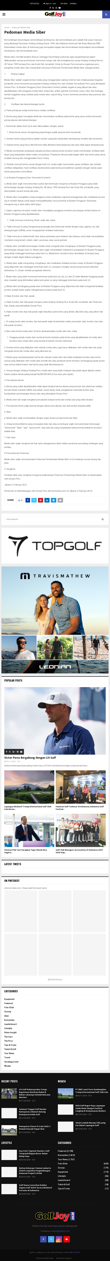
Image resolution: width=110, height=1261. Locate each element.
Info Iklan (64, 4)
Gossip (7, 1011)
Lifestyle (8, 1028)
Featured (8, 1003)
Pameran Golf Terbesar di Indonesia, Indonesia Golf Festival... (80, 808)
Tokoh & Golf (10, 1049)
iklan (6, 1016)
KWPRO (77, 1252)
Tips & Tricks (10, 1045)
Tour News (9, 1053)
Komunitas (9, 1020)
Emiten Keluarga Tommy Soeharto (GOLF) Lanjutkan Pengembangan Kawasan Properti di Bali (35, 1170)
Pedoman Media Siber (44, 1258)
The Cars (8, 1037)
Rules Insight (10, 1032)
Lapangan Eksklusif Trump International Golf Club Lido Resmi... (27, 808)
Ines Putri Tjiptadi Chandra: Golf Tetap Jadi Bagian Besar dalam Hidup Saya (34, 1153)
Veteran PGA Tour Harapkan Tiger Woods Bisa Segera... (25, 851)
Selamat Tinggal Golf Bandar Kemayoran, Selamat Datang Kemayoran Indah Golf (32, 1112)
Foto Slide (9, 1007)
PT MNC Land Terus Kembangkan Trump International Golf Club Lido (91, 1091)
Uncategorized (11, 1062)
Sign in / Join (50, 4)
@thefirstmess (55, 979)
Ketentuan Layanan (63, 1258)
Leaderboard (10, 1024)
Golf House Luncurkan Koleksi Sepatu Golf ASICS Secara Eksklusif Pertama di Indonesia (35, 1187)
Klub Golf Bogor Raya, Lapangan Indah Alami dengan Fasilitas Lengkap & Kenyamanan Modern (90, 1108)
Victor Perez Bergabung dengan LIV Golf (30, 757)
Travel (7, 1057)
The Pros (8, 1041)
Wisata (7, 1066)
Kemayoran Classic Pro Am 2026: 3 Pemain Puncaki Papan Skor (34, 1128)
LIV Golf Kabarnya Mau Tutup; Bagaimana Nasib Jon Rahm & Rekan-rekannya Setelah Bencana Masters (34, 1093)
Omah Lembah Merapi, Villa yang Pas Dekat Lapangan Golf (90, 1124)
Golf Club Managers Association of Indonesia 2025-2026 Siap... (79, 851)
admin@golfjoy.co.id (60, 1231)
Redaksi (73, 4)
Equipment (9, 999)
